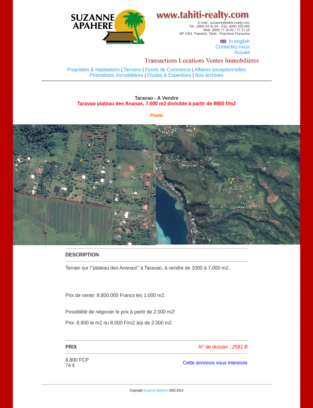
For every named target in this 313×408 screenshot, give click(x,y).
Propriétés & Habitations (94, 69)
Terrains (132, 69)
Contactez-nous (232, 46)
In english (235, 41)
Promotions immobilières (117, 75)
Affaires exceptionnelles (219, 69)
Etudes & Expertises (169, 75)
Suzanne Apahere (156, 390)
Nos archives (208, 75)
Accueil (242, 52)
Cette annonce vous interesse (215, 362)
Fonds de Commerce (168, 69)
